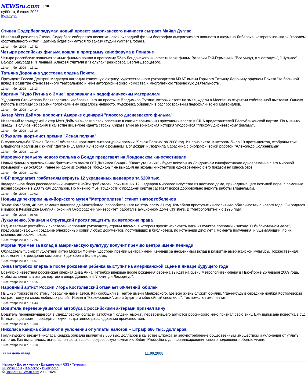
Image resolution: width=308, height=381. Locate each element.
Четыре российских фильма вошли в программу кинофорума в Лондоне (77, 52)
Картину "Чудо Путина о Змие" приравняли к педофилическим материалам (80, 94)
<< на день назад (16, 353)
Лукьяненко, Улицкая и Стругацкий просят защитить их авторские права (77, 220)
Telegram (79, 364)
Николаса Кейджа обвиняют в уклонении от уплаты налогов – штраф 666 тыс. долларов (94, 329)
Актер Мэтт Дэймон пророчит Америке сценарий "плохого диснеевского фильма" (87, 115)
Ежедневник (50, 364)
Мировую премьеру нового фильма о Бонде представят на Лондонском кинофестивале (93, 157)
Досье (21, 364)
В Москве (32, 368)
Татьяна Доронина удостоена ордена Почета (47, 73)
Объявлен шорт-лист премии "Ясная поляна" (48, 136)
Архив (33, 364)
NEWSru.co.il (12, 368)
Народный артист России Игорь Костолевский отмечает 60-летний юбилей (79, 287)
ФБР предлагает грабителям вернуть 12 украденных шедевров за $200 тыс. (80, 178)
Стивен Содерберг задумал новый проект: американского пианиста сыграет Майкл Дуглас (96, 31)
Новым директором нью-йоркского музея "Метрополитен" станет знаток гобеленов (88, 199)
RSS (65, 364)
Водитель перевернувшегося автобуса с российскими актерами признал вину (83, 308)
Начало (8, 364)
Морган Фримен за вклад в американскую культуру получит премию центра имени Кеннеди (97, 245)
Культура (9, 16)
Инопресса (50, 368)
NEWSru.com (20, 6)
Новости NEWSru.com (22, 372)
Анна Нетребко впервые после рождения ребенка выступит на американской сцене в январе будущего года (114, 266)
